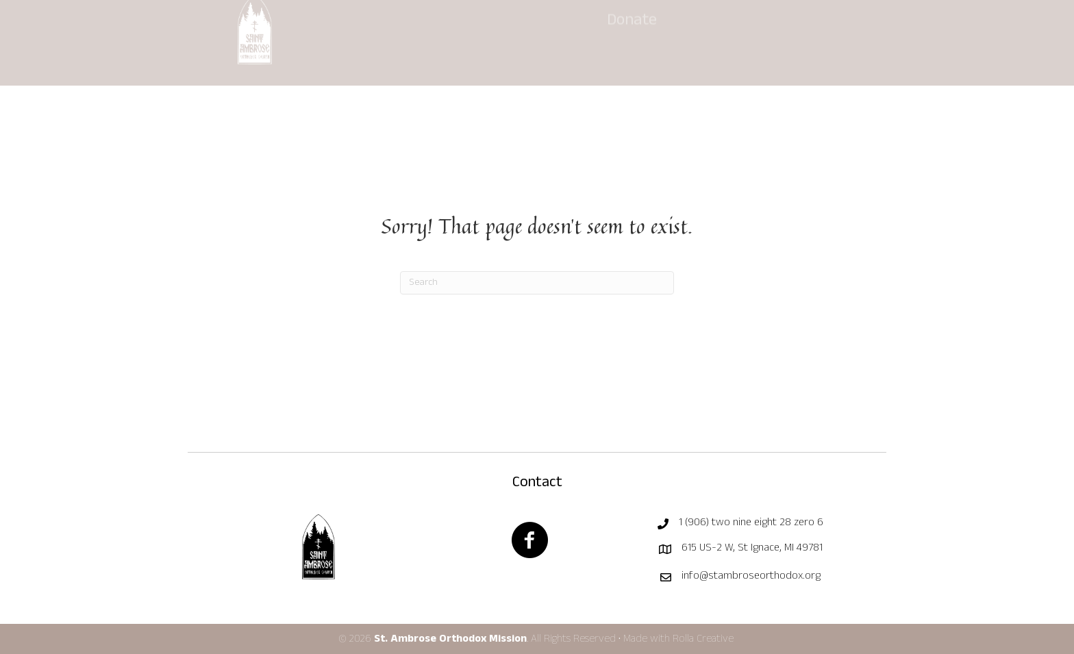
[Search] (537, 282)
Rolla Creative (704, 640)
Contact (537, 483)
